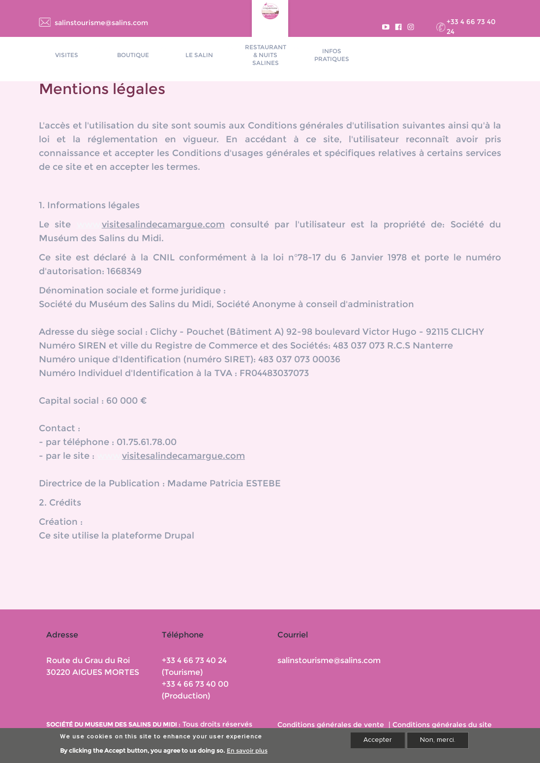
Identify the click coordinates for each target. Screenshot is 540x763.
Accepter (377, 742)
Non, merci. (437, 742)
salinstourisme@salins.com (101, 22)
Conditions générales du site (442, 724)
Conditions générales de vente (330, 724)
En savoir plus (247, 753)
